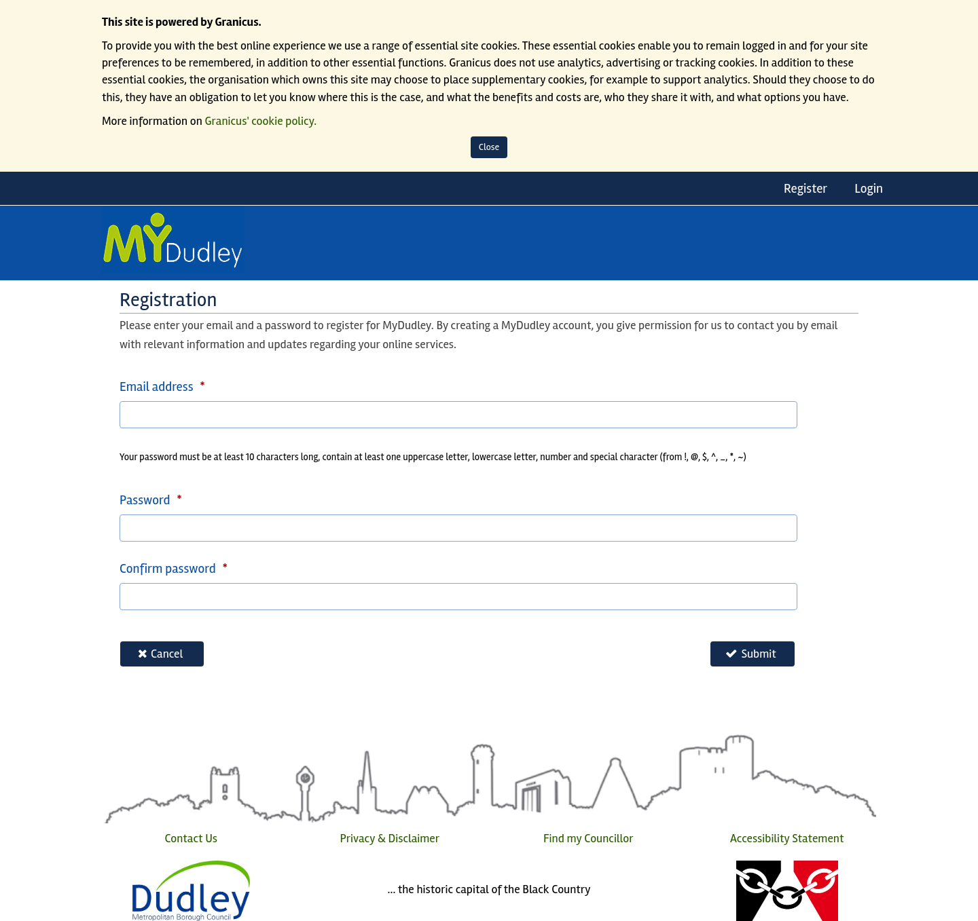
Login (868, 189)
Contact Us (190, 838)
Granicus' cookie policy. (261, 121)
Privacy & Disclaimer (389, 838)
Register (805, 189)
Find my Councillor (588, 838)
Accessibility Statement (787, 838)
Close (489, 147)
